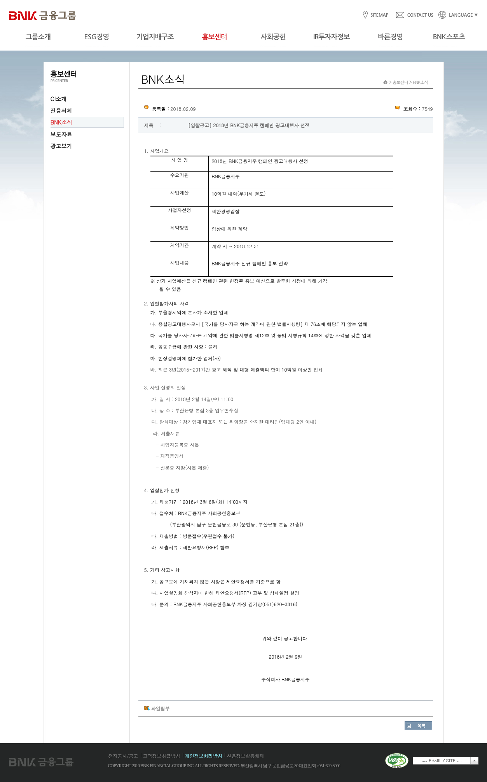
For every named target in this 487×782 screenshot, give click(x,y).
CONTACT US (414, 15)
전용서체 (61, 110)
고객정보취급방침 (161, 755)
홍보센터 (400, 82)
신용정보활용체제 (245, 755)
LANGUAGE (455, 15)
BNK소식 (61, 122)
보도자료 (61, 134)
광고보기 (61, 146)
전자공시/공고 (123, 755)
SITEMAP (379, 15)
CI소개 (59, 99)
